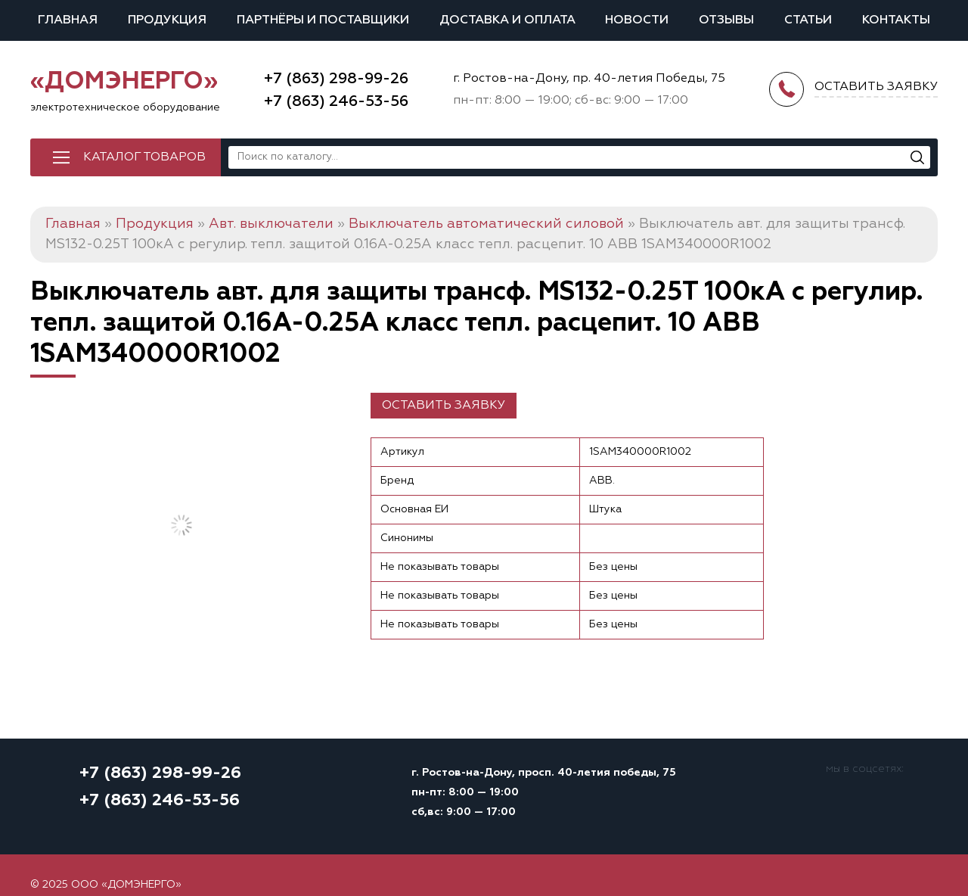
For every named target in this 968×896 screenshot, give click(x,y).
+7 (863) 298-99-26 (336, 78)
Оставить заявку (443, 406)
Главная (68, 20)
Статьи (808, 20)
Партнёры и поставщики (323, 20)
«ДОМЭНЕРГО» (124, 82)
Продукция (167, 20)
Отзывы (726, 20)
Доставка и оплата (507, 20)
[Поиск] (917, 157)
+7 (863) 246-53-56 (336, 101)
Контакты (896, 20)
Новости (637, 20)
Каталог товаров (144, 157)
